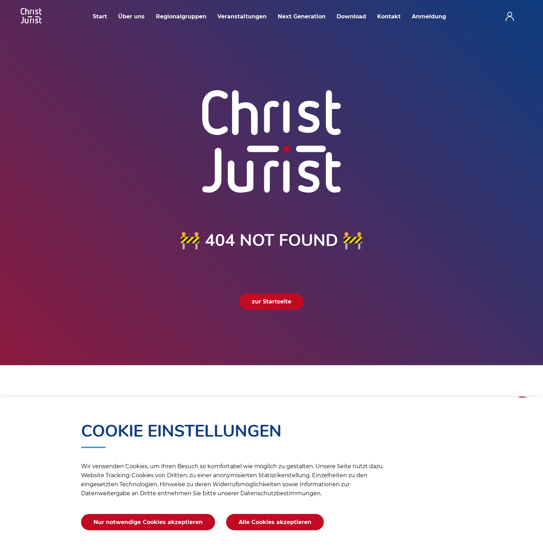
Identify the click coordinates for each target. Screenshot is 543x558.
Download (351, 16)
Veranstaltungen (242, 16)
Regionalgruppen (181, 16)
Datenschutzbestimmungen (280, 493)
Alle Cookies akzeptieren (275, 522)
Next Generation (302, 16)
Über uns (131, 16)
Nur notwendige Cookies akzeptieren (148, 522)
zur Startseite (271, 301)
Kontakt (389, 16)
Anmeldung (429, 16)
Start (100, 16)
